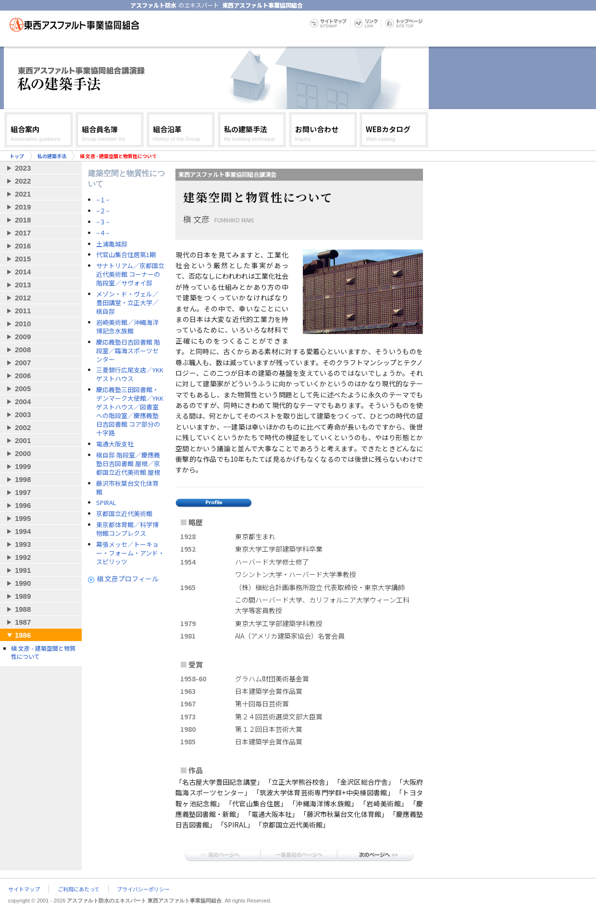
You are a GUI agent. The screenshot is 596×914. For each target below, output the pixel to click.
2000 (23, 453)
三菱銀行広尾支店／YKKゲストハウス (129, 374)
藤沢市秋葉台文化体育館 (127, 487)
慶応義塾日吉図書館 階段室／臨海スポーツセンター (128, 351)
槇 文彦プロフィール (128, 578)
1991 (23, 570)
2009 (23, 337)
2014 (23, 272)
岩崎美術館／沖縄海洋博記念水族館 (127, 326)
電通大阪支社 (115, 444)
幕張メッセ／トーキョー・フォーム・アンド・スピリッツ (130, 553)
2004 (23, 401)
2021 (23, 194)
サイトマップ (24, 889)
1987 (23, 622)
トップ (17, 156)
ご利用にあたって (78, 889)
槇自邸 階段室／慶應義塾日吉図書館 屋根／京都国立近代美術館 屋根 (128, 464)
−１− (102, 200)
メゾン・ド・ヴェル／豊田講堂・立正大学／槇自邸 (127, 303)
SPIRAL (106, 502)
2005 (23, 388)
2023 (23, 168)
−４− (102, 233)
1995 (23, 518)
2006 (23, 375)
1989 (23, 596)
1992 (23, 557)
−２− (102, 211)
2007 (23, 362)
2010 (23, 324)
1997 (23, 492)
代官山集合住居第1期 (126, 254)
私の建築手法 (51, 156)
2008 (23, 350)
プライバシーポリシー (143, 889)
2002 (23, 427)
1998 (23, 479)
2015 (23, 259)
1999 (23, 466)
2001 (23, 440)
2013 (23, 285)
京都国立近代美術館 (124, 513)
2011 (23, 311)
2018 (23, 220)
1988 (23, 609)
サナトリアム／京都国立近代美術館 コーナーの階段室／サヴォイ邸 (130, 274)
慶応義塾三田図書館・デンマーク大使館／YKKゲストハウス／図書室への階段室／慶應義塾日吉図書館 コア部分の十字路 (129, 411)
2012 (23, 298)
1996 (23, 505)
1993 (23, 544)
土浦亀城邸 (111, 244)
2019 (23, 207)
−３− (102, 222)
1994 (23, 531)
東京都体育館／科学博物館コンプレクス (127, 529)
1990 (23, 583)
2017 (23, 233)
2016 (23, 246)
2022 (23, 181)
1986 (23, 635)
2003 (23, 414)
